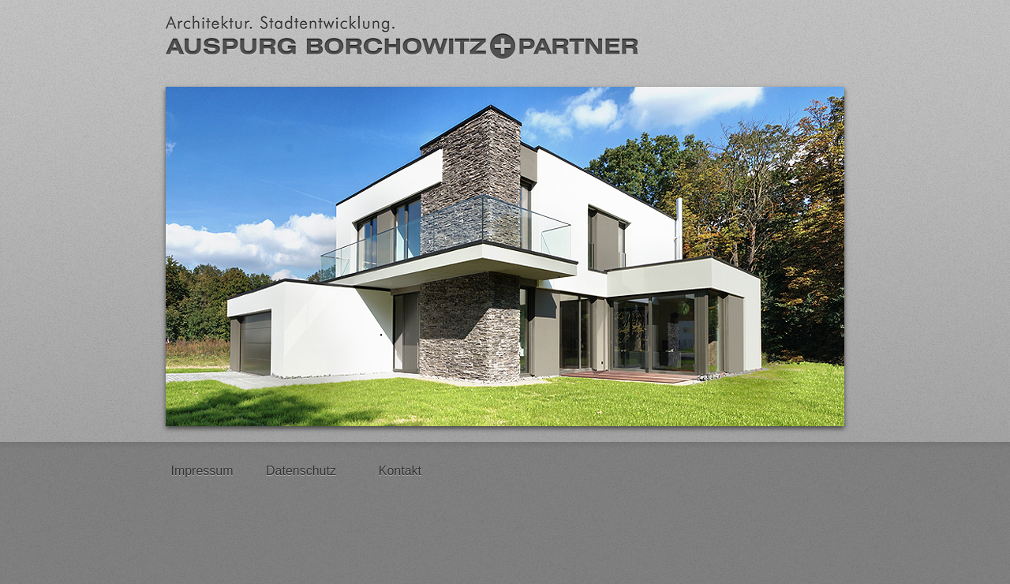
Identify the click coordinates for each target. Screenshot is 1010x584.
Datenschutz (301, 470)
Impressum (201, 470)
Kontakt (400, 470)
